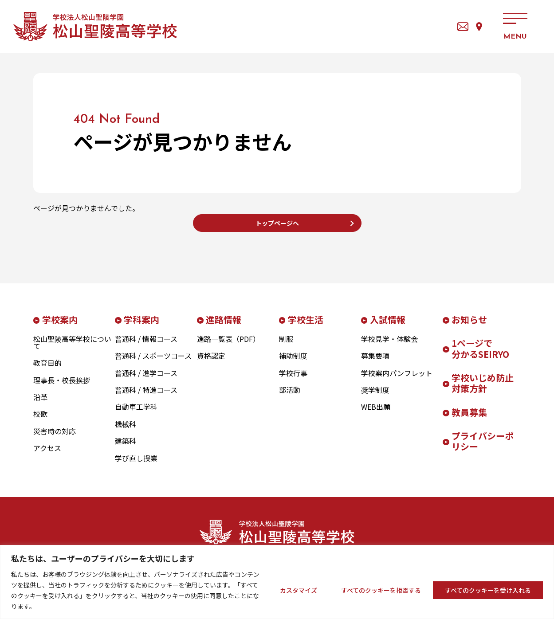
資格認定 (211, 362)
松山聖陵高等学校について (72, 349)
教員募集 (469, 418)
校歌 (40, 420)
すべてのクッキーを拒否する (381, 590)
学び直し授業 (136, 464)
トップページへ (277, 226)
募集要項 (375, 362)
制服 (286, 345)
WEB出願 (375, 413)
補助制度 (293, 362)
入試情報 (387, 326)
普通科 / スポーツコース (153, 362)
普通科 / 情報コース (146, 345)
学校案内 (60, 326)
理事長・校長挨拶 (61, 386)
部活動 (289, 396)
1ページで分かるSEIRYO (480, 355)
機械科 (125, 430)
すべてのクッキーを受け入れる (488, 590)
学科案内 (141, 326)
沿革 (40, 403)
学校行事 (293, 379)
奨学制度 (375, 396)
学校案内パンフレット (396, 379)
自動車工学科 (136, 413)
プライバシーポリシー (483, 448)
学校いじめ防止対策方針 (483, 390)
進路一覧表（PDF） (228, 345)
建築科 (125, 448)
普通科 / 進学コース (146, 379)
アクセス (467, 26)
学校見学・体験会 (389, 345)
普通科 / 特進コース (146, 396)
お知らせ (469, 326)
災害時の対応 (54, 437)
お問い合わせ (429, 26)
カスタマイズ (298, 590)
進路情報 (223, 326)
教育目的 (47, 369)
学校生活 (305, 326)
